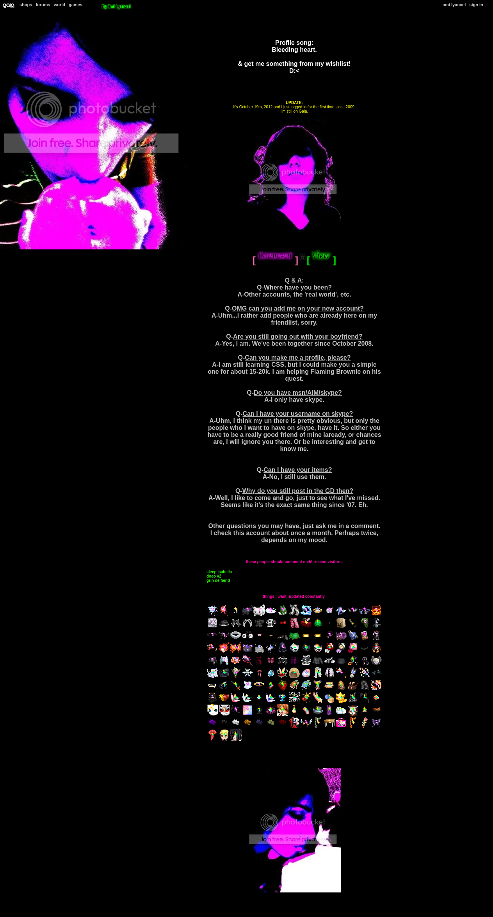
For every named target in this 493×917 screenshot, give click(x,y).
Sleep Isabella (219, 572)
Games (75, 4)
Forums (43, 4)
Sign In (476, 4)
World (59, 4)
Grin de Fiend (218, 580)
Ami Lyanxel (454, 4)
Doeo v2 (213, 576)
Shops (26, 4)
